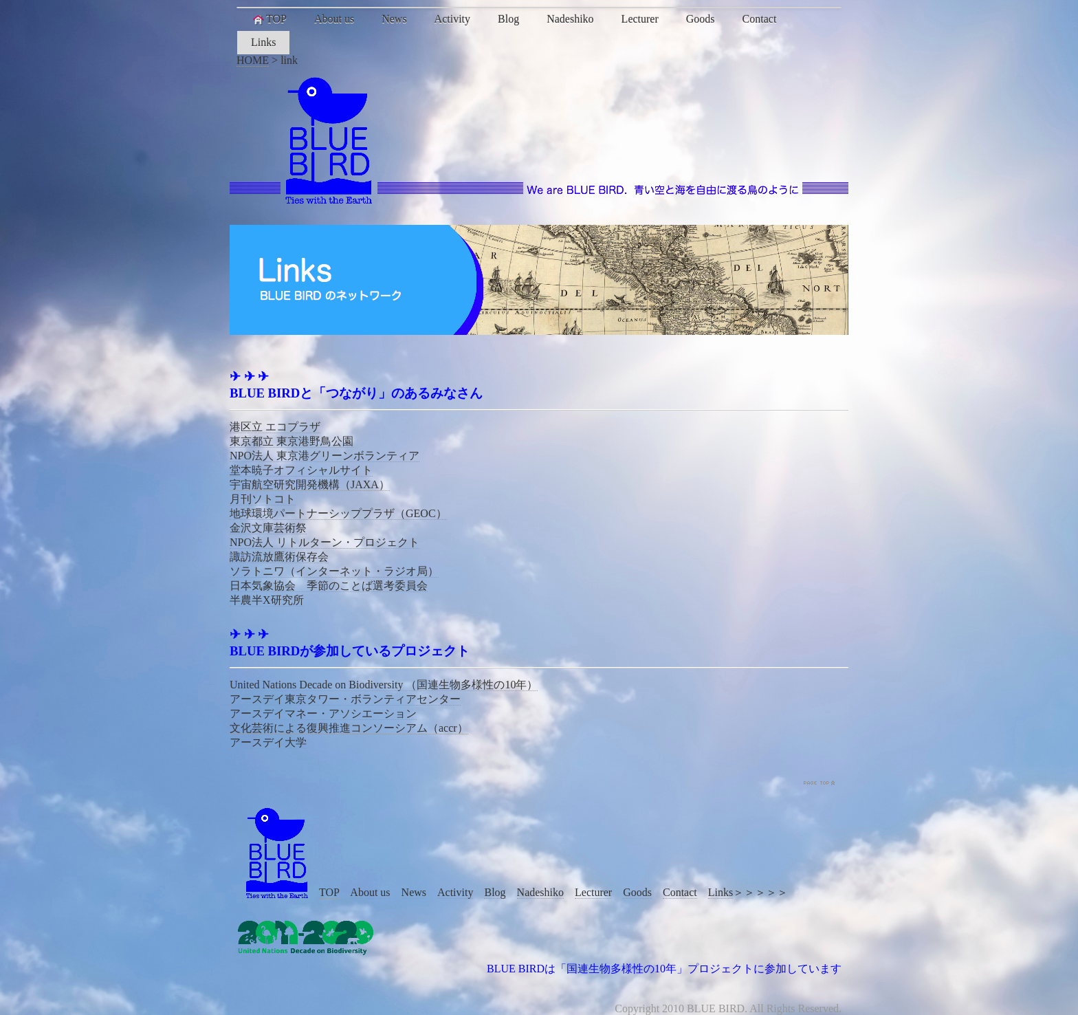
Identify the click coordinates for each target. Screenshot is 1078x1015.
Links (263, 42)
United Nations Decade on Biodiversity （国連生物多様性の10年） (384, 684)
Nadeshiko (570, 19)
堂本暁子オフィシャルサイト (301, 470)
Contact (759, 19)
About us (334, 19)
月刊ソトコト (263, 499)
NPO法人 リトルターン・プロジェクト (324, 542)
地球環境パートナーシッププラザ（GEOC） (338, 513)
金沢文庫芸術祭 (268, 528)
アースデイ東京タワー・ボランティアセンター (345, 699)
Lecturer (640, 19)
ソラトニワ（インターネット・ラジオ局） (334, 571)
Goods (700, 19)
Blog (508, 19)
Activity (452, 19)
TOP (269, 19)
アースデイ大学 (268, 742)
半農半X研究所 (267, 600)
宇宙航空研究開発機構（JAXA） (310, 484)
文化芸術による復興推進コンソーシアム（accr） (349, 728)
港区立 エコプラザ (275, 427)
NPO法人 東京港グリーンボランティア (324, 455)
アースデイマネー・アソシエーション (323, 713)
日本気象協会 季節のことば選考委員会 (329, 585)
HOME (252, 60)
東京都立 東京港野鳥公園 (291, 441)
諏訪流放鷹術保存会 (279, 557)
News (394, 19)
